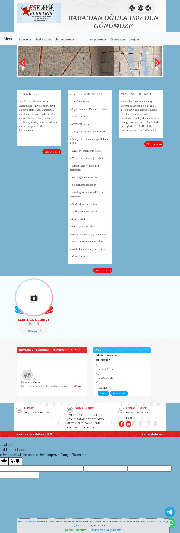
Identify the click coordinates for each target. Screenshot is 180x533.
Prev (22, 64)
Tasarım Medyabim (151, 433)
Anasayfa (24, 39)
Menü (8, 38)
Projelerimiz (97, 39)
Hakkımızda (43, 39)
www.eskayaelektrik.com (31, 433)
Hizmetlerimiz (64, 39)
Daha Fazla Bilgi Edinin (106, 530)
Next (158, 64)
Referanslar (117, 39)
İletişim (134, 39)
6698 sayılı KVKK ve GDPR (32, 521)
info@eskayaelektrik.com (38, 412)
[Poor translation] (15, 461)
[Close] (167, 521)
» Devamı (77, 387)
